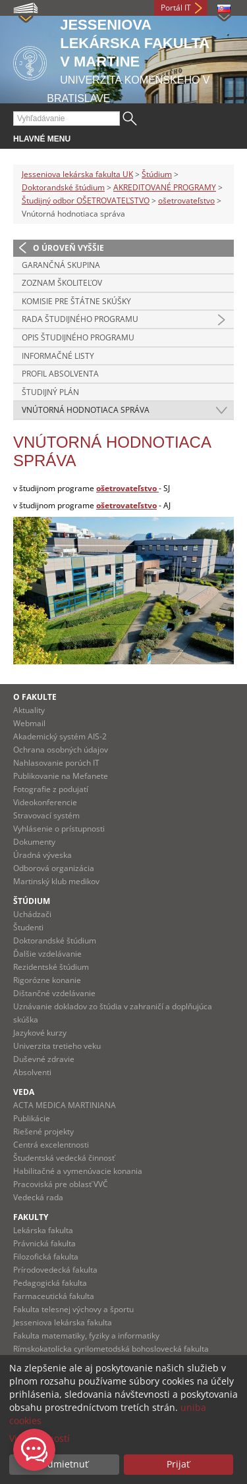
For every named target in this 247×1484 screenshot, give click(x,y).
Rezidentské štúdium (51, 966)
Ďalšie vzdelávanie (47, 953)
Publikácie (31, 1118)
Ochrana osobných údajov (60, 749)
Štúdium (157, 174)
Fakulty (30, 1217)
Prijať (178, 1464)
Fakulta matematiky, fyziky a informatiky (86, 1335)
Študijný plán (50, 392)
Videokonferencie (45, 802)
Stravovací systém (46, 815)
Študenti (28, 927)
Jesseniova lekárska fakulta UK (77, 174)
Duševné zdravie (43, 1059)
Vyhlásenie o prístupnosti (59, 828)
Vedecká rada (38, 1197)
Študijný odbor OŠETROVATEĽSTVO (86, 200)
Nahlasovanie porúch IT (56, 762)
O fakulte (35, 696)
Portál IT (176, 7)
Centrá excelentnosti (51, 1144)
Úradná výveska (42, 855)
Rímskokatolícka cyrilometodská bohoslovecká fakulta (111, 1348)
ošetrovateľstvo (186, 200)
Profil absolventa (60, 373)
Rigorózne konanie (47, 980)
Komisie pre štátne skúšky (76, 301)
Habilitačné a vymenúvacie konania (77, 1171)
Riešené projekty (43, 1131)
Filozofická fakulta (45, 1256)
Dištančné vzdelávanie (54, 993)
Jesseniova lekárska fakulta (62, 1322)
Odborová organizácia (53, 868)
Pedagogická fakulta (50, 1282)
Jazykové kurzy (40, 1032)
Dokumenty (34, 841)
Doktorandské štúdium (63, 187)
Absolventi (32, 1072)
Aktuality (29, 710)
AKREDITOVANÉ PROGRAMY (164, 187)
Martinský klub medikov (56, 881)
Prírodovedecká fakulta (55, 1269)
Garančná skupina (61, 265)
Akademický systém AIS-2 (60, 736)
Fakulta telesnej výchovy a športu (73, 1309)
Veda (23, 1092)
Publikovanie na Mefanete (60, 776)
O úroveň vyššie (68, 247)
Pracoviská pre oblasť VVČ (60, 1184)
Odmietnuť (64, 1464)
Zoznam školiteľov (62, 282)
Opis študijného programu (78, 337)
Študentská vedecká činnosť (64, 1157)
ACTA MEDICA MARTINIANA (64, 1105)
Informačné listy (58, 355)
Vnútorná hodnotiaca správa (86, 409)
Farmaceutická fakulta (53, 1296)
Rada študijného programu (80, 319)
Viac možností (39, 1438)
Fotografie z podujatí (50, 789)
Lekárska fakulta (43, 1230)
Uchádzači (32, 914)
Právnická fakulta (44, 1243)
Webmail (29, 723)
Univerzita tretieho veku (57, 1045)
